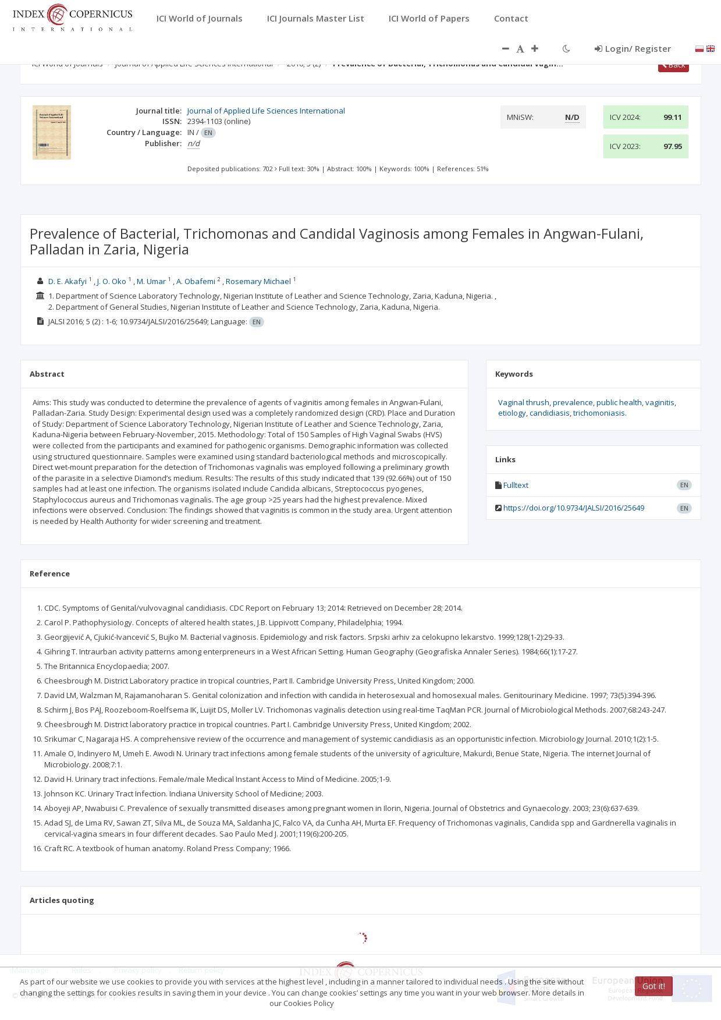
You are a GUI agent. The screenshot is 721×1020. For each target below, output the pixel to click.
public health (619, 402)
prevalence (573, 402)
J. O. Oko (111, 281)
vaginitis (659, 402)
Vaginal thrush (523, 402)
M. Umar (151, 281)
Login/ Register (633, 48)
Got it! (653, 985)
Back (674, 64)
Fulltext (515, 485)
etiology (512, 413)
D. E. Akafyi (67, 281)
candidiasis (550, 413)
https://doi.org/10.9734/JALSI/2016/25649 (573, 507)
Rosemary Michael (258, 281)
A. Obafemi (195, 281)
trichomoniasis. (600, 413)
